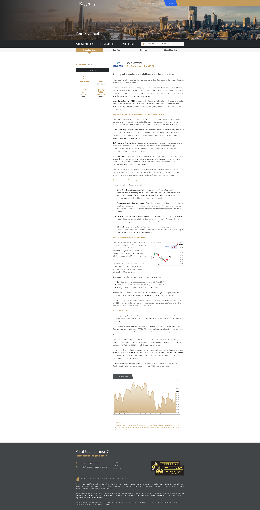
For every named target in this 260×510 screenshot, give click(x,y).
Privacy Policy (114, 478)
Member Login (117, 465)
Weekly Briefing (84, 43)
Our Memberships (139, 3)
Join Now (170, 3)
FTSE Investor (107, 43)
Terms (83, 478)
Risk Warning (102, 478)
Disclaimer (91, 478)
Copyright (125, 478)
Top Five (116, 50)
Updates (143, 50)
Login (180, 3)
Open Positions (89, 50)
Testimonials (150, 3)
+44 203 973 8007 (89, 463)
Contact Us (117, 468)
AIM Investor (127, 43)
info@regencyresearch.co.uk (94, 466)
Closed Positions (171, 50)
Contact (160, 3)
